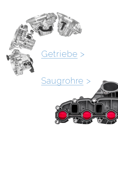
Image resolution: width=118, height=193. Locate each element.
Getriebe (59, 54)
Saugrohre (62, 81)
